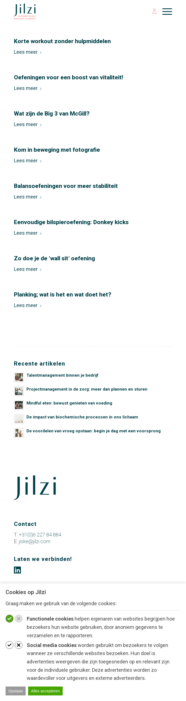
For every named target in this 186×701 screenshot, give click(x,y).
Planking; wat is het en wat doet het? (62, 294)
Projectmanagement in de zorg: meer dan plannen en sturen (86, 389)
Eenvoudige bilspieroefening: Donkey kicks (71, 222)
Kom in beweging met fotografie (57, 149)
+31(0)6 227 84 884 (40, 535)
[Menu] (164, 11)
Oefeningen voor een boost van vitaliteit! (68, 77)
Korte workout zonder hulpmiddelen (62, 41)
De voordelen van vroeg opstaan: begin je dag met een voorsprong (93, 430)
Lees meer (28, 52)
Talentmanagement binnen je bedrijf (62, 375)
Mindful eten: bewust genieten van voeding (69, 403)
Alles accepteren (45, 691)
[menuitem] (152, 11)
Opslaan (15, 691)
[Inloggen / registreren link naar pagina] (152, 11)
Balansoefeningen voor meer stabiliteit (66, 186)
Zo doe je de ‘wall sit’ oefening (54, 258)
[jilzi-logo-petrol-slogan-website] (77, 11)
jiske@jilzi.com (34, 541)
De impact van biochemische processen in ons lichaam (82, 417)
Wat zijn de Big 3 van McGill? (52, 113)
